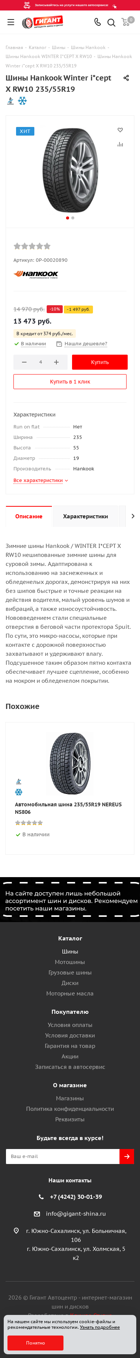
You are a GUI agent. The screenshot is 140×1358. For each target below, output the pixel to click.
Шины (70, 951)
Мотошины (70, 962)
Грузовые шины (70, 972)
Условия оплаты (70, 1024)
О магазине (70, 1085)
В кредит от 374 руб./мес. (44, 333)
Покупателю (70, 1011)
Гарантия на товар (70, 1045)
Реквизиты (70, 1119)
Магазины (70, 1098)
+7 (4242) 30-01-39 (76, 1196)
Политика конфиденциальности (70, 1108)
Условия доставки (70, 1035)
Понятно (35, 1343)
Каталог (70, 938)
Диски (70, 982)
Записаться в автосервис (70, 1066)
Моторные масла (70, 993)
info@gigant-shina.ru (76, 1213)
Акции (70, 1056)
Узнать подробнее (100, 1327)
